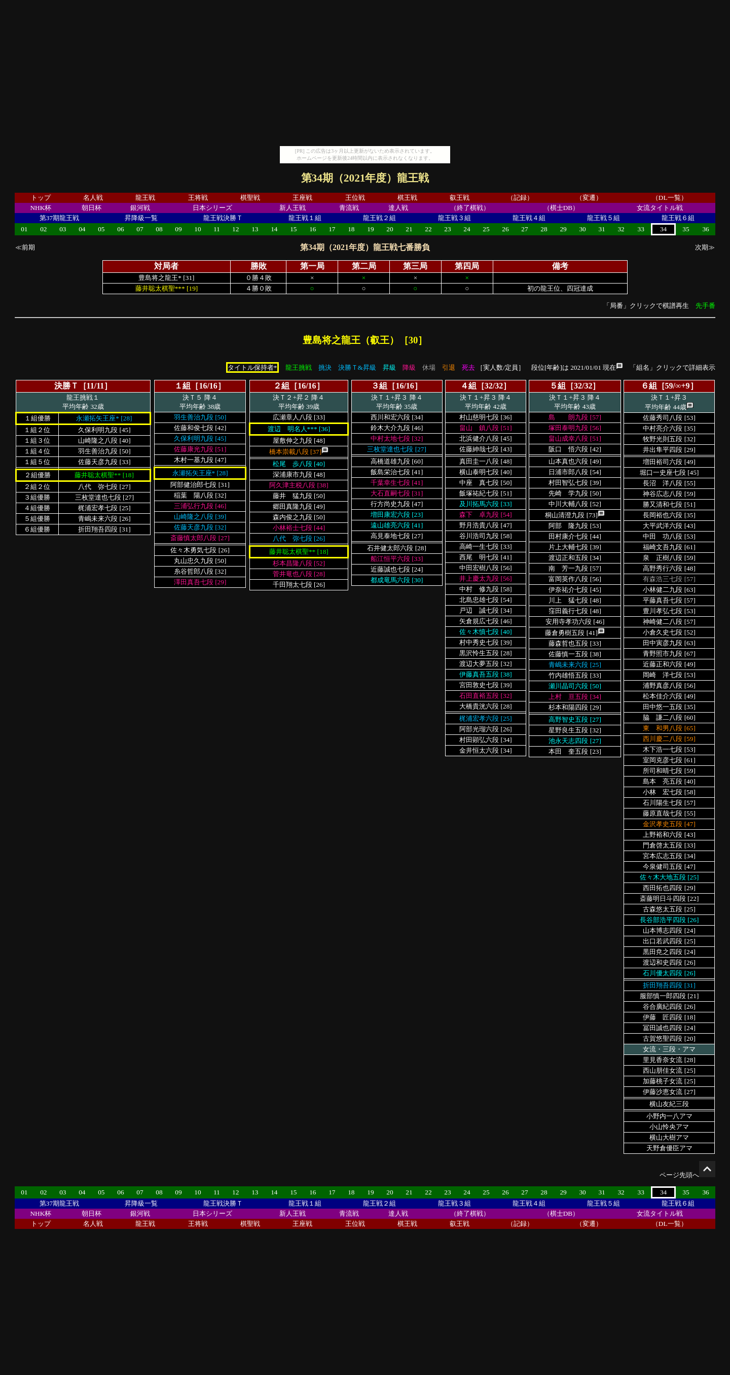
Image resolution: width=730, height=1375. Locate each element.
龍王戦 (145, 197)
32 (620, 229)
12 (235, 229)
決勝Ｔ (66, 385)
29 (563, 229)
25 (486, 229)
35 (685, 229)
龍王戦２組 (379, 218)
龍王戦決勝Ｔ (223, 218)
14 (274, 229)
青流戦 (349, 207)
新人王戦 (292, 207)
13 (254, 229)
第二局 (364, 266)
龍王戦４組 (529, 218)
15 (293, 229)
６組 (649, 385)
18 (351, 229)
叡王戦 (459, 197)
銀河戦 (140, 207)
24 (466, 229)
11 (216, 229)
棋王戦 (407, 197)
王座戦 (302, 197)
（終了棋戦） (470, 207)
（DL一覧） (669, 197)
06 (120, 229)
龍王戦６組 (678, 218)
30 (582, 229)
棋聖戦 (250, 197)
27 (524, 229)
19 (370, 229)
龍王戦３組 (454, 218)
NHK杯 (40, 207)
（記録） (520, 197)
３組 (379, 385)
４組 (468, 385)
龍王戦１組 (304, 218)
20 (389, 229)
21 (409, 229)
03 (62, 229)
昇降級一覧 (141, 218)
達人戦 (398, 207)
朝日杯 (91, 207)
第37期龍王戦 (59, 218)
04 (82, 229)
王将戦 (198, 197)
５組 (558, 385)
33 (641, 229)
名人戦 (93, 197)
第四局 (467, 266)
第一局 (312, 266)
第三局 (415, 266)
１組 (182, 385)
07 (139, 229)
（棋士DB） (561, 207)
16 (312, 229)
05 (101, 229)
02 (43, 229)
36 (705, 229)
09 (178, 229)
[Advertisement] (365, 75)
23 (447, 229)
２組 (281, 385)
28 (543, 229)
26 (505, 229)
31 (601, 229)
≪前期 (25, 247)
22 (428, 229)
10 (197, 229)
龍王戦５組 (603, 218)
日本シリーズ (212, 207)
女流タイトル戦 (660, 207)
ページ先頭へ (687, 1175)
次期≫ (705, 247)
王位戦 (355, 197)
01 (24, 229)
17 (331, 229)
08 (159, 229)
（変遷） (589, 197)
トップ (41, 197)
